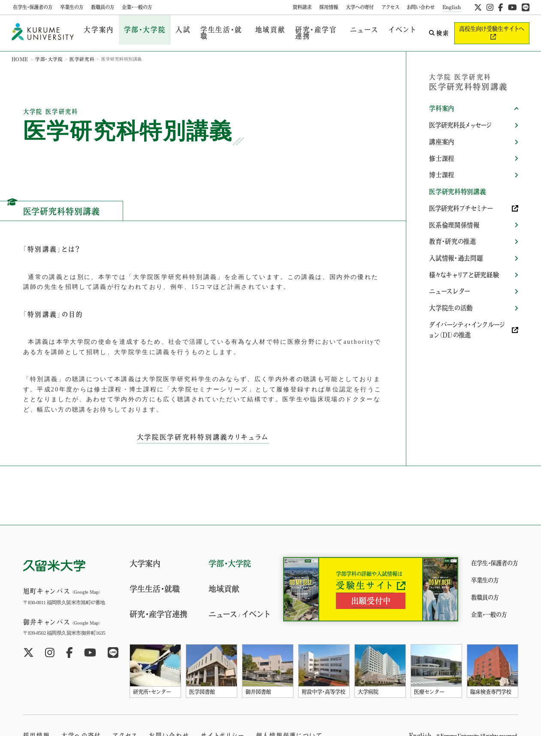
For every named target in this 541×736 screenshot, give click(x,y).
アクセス (390, 7)
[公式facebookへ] (500, 7)
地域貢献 (255, 29)
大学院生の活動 (450, 289)
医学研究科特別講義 (456, 179)
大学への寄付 (360, 7)
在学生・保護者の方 (32, 7)
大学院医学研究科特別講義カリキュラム (203, 429)
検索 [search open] (434, 29)
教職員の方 (102, 7)
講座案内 (441, 132)
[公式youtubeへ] (512, 7)
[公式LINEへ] (525, 7)
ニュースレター (449, 273)
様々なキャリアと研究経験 (463, 257)
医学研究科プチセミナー (458, 195)
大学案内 (97, 29)
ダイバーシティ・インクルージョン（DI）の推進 (469, 309)
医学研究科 (77, 51)
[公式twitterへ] (478, 7)
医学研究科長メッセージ (458, 117)
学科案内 (441, 101)
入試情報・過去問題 (455, 242)
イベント (383, 29)
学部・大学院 (138, 29)
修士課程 (441, 148)
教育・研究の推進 (452, 226)
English (451, 7)
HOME (19, 51)
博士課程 (441, 164)
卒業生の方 (71, 7)
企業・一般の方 (137, 7)
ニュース (349, 29)
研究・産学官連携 (302, 29)
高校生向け (489, 29)
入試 (172, 29)
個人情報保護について (271, 727)
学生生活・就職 (210, 29)
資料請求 (302, 7)
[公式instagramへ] (490, 7)
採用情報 (328, 7)
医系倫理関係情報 (453, 210)
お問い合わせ (421, 7)
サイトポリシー (210, 727)
